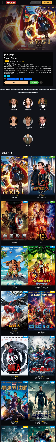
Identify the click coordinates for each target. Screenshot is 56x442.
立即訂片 (16, 82)
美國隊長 (34, 174)
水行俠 (35, 414)
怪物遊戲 (34, 371)
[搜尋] (34, 2)
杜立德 (35, 283)
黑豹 (21, 327)
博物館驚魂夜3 (21, 262)
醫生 (12, 89)
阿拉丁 (48, 174)
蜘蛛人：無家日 (34, 305)
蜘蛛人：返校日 (34, 196)
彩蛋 (48, 89)
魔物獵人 (34, 393)
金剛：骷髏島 (35, 436)
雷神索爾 (34, 349)
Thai (19, 92)
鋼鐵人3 (21, 240)
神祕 (37, 89)
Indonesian (52, 89)
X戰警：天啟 (8, 349)
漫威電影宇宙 (24, 92)
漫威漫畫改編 (34, 92)
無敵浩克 (8, 262)
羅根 (34, 327)
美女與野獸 (8, 371)
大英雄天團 (21, 349)
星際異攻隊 (34, 218)
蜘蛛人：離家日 (21, 174)
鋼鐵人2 (47, 349)
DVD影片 (3, 89)
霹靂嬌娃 (48, 283)
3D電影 (40, 89)
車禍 (30, 89)
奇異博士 (8, 174)
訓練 (22, 89)
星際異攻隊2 (48, 196)
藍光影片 (8, 89)
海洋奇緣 (8, 196)
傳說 (34, 89)
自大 (45, 89)
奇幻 (15, 89)
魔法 (30, 92)
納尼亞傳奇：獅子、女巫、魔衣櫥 (21, 281)
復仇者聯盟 (47, 240)
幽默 (19, 89)
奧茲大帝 (48, 371)
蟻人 (8, 218)
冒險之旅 (26, 89)
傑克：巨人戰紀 (48, 262)
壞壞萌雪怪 (8, 414)
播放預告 (34, 82)
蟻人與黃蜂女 (48, 305)
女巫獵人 (8, 393)
